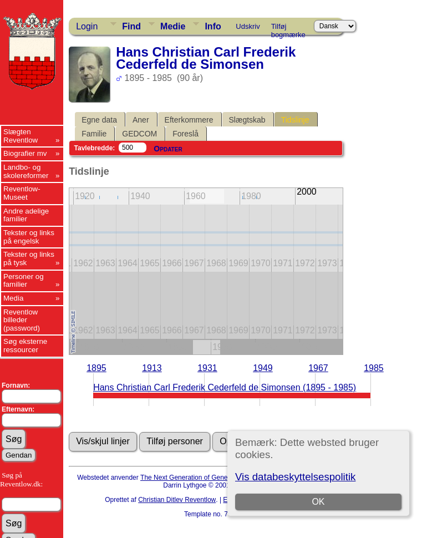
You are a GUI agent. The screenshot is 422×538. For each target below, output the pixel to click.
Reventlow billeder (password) (21, 320)
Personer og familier (23, 280)
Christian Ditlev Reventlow (177, 500)
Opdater (168, 148)
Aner (141, 119)
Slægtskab (247, 119)
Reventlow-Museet (21, 193)
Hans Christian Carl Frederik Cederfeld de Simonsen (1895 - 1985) (224, 387)
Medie (172, 26)
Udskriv (248, 26)
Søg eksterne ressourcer (25, 345)
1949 (263, 368)
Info (213, 26)
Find (131, 26)
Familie (94, 133)
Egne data (99, 119)
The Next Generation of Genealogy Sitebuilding (210, 477)
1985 (374, 368)
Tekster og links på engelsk (28, 237)
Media (13, 298)
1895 (96, 368)
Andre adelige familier (26, 215)
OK (318, 501)
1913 (152, 368)
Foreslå (185, 133)
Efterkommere (189, 119)
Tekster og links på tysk (28, 258)
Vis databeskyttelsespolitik (295, 477)
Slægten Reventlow (20, 136)
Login (87, 26)
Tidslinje (295, 119)
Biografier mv (25, 153)
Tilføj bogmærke (288, 28)
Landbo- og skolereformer (25, 171)
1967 (318, 368)
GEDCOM (139, 133)
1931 (207, 368)
